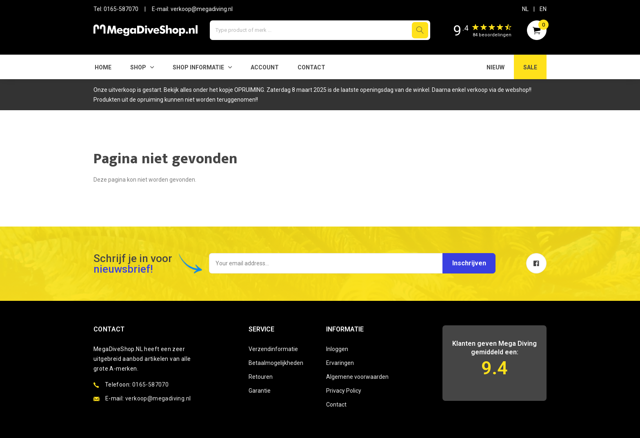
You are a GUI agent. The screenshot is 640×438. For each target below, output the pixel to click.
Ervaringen (340, 363)
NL (525, 9)
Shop (138, 67)
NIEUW (495, 67)
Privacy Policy (343, 390)
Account (265, 67)
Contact (311, 67)
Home (103, 67)
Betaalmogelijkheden (276, 363)
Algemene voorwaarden (357, 377)
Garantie (260, 390)
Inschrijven (468, 263)
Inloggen (337, 349)
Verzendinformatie (273, 349)
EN (543, 9)
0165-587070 (121, 9)
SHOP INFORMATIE (198, 67)
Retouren (261, 377)
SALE (530, 67)
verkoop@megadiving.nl (202, 9)
